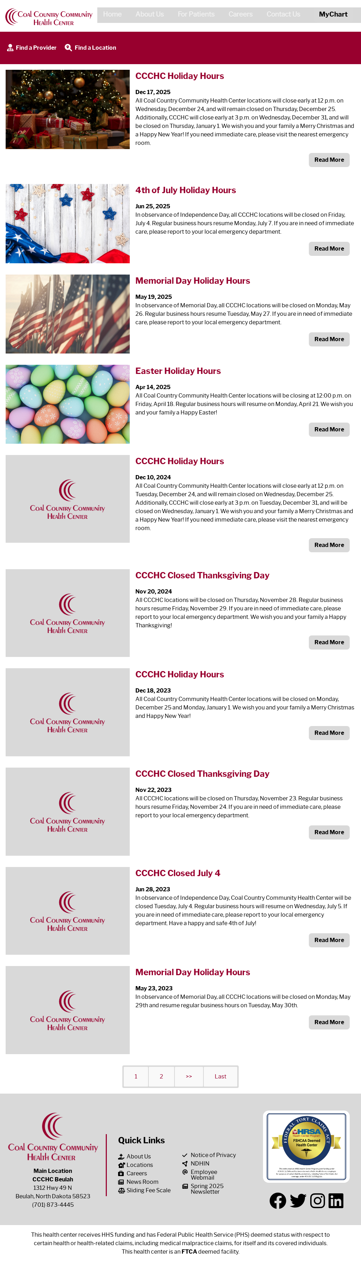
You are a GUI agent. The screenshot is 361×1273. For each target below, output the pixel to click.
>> (189, 1076)
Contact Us (281, 15)
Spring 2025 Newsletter (203, 1189)
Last (220, 1076)
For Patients (193, 15)
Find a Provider (31, 48)
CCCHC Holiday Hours (179, 76)
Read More (329, 159)
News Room (138, 1182)
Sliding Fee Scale (144, 1190)
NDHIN (195, 1163)
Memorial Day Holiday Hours (192, 281)
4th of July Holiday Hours (185, 190)
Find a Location (89, 48)
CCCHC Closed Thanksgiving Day (202, 575)
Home (109, 15)
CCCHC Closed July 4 (178, 873)
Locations (135, 1165)
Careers (238, 15)
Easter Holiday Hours (178, 371)
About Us (147, 15)
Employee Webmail (199, 1175)
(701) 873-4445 (53, 1204)
